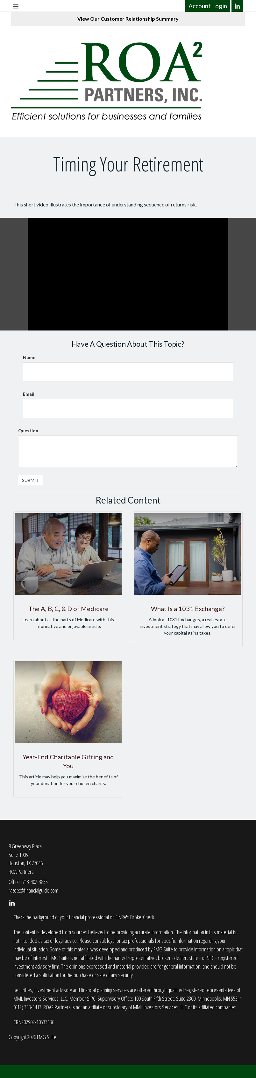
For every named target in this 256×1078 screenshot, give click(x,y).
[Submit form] (30, 480)
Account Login (207, 6)
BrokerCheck (142, 917)
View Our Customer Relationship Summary (128, 19)
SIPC (91, 998)
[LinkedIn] (237, 6)
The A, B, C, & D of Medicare (68, 608)
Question (28, 430)
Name (29, 357)
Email (28, 394)
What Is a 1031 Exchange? (187, 608)
